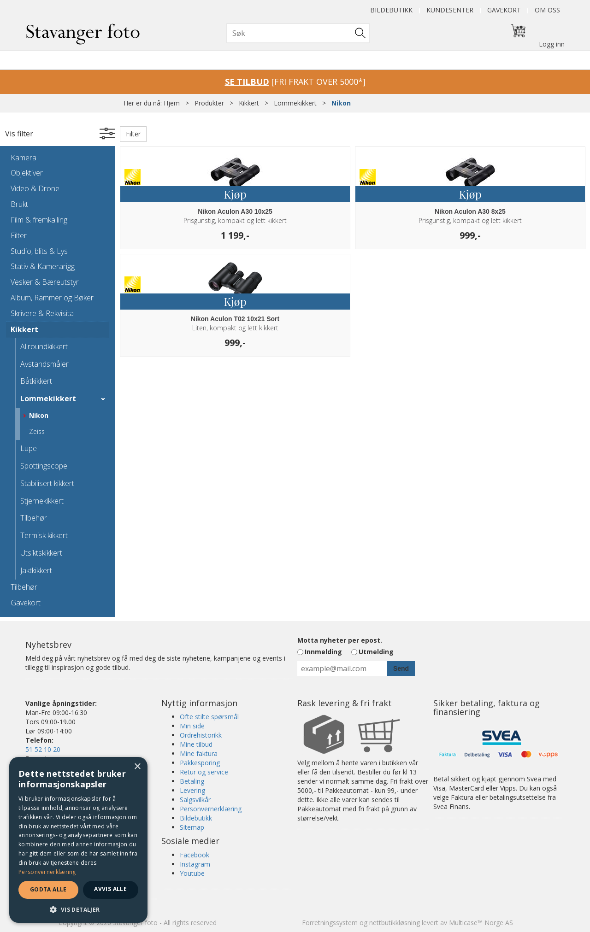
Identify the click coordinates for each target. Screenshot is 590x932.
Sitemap (192, 827)
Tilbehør (33, 518)
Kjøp (235, 194)
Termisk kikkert (44, 535)
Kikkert (249, 103)
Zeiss (37, 431)
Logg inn (552, 44)
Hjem (172, 103)
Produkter (209, 103)
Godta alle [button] (48, 889)
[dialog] (78, 840)
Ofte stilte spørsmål (209, 716)
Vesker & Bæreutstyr (45, 282)
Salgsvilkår (195, 799)
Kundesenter (449, 10)
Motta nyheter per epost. (339, 640)
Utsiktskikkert (41, 553)
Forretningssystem (330, 922)
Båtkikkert (36, 381)
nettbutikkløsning (394, 922)
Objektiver (27, 173)
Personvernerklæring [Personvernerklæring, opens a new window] (47, 872)
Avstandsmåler (44, 364)
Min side (192, 725)
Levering (192, 790)
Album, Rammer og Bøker (52, 298)
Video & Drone (35, 188)
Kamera (23, 157)
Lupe (28, 448)
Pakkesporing (200, 762)
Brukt (19, 204)
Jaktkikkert (36, 570)
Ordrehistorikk (201, 735)
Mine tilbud (196, 744)
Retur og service (204, 772)
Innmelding (323, 651)
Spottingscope (43, 466)
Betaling (192, 781)
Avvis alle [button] (110, 889)
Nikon (341, 103)
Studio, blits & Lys (39, 251)
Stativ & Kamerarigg (43, 266)
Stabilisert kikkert (47, 483)
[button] (78, 909)
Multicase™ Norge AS (481, 922)
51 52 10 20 (42, 749)
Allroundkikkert (44, 346)
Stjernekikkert (42, 501)
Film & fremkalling (39, 220)
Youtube (192, 873)
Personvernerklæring (211, 808)
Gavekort (504, 10)
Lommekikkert (295, 103)
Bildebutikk (391, 10)
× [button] (137, 766)
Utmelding (376, 651)
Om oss (547, 10)
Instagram (195, 864)
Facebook (194, 854)
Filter (19, 235)
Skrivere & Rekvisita (42, 313)
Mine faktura (199, 753)
